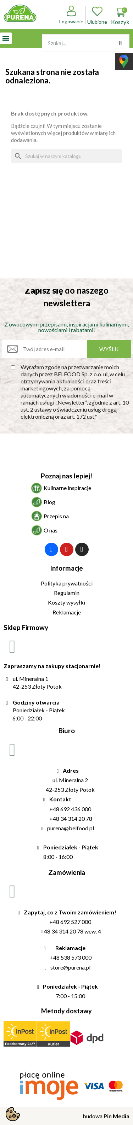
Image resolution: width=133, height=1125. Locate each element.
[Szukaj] (66, 156)
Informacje (66, 568)
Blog (49, 502)
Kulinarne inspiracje (67, 487)
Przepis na (56, 516)
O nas (50, 530)
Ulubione (97, 15)
